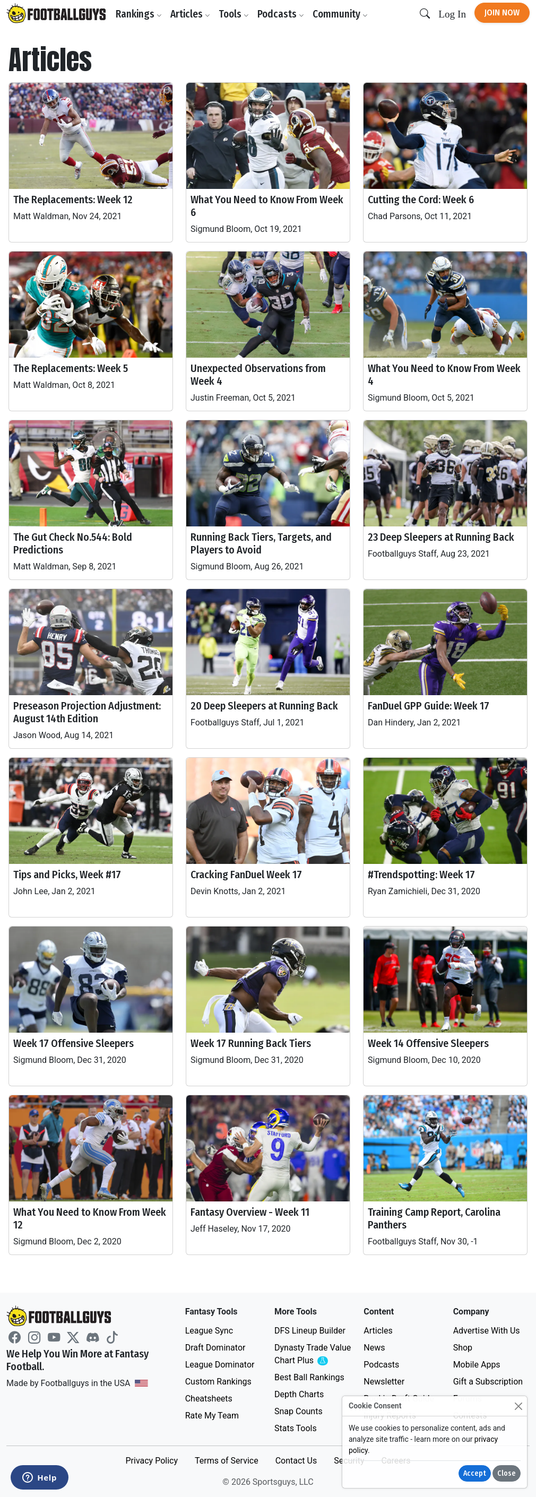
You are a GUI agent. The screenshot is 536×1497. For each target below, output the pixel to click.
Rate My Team (212, 1416)
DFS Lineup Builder (309, 1331)
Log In (452, 14)
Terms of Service (226, 1461)
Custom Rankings (218, 1382)
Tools (234, 14)
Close (506, 1473)
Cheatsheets (208, 1399)
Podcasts (280, 14)
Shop (462, 1348)
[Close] (518, 1406)
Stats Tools (295, 1428)
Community (340, 14)
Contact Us (296, 1461)
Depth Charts (299, 1394)
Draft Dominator (215, 1348)
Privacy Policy (151, 1461)
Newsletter (384, 1382)
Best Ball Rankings (309, 1377)
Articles (190, 14)
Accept (474, 1473)
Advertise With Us (486, 1331)
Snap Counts (298, 1411)
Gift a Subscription (488, 1382)
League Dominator (220, 1365)
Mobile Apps (476, 1365)
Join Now (502, 12)
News (374, 1348)
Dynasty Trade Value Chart (312, 1354)
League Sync (209, 1331)
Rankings (139, 14)
